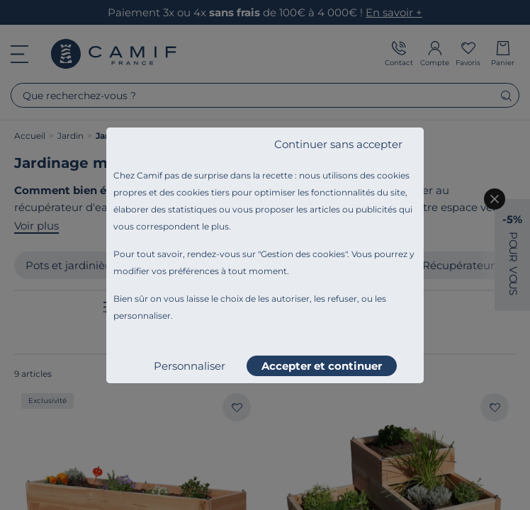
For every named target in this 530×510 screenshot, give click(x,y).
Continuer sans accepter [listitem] (338, 144)
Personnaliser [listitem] (189, 366)
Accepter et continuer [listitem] (321, 366)
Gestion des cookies (303, 254)
